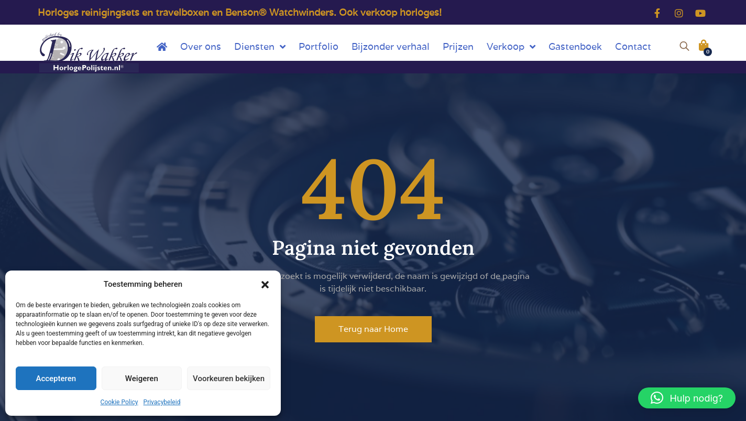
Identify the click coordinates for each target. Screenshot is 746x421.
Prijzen (458, 46)
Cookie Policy (119, 402)
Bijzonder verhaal (391, 46)
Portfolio (318, 46)
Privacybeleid (162, 402)
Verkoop (511, 47)
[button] (265, 284)
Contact (633, 46)
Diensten (260, 47)
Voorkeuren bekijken (229, 378)
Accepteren (56, 378)
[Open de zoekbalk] (684, 44)
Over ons (200, 46)
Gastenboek (575, 46)
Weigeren (141, 378)
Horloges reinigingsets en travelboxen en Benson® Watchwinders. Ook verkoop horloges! (240, 12)
